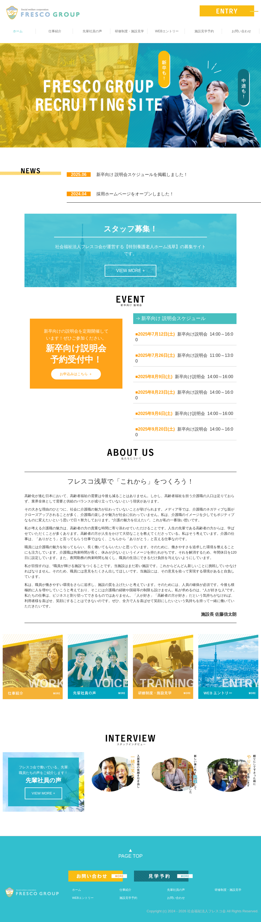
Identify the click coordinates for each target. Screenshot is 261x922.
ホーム (18, 31)
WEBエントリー (166, 31)
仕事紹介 (54, 31)
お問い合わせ (241, 31)
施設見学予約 (204, 31)
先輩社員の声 (92, 31)
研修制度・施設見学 (129, 31)
